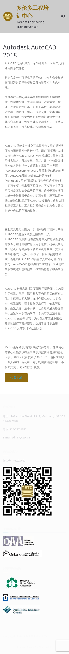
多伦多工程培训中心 (37, 636)
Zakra (30, 647)
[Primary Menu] (63, 16)
